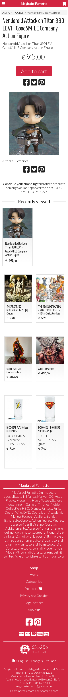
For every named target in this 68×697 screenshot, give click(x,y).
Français (37, 661)
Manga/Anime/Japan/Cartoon (44, 12)
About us (34, 610)
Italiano (51, 661)
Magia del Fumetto (34, 4)
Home (34, 574)
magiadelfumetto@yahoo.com (34, 686)
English (23, 661)
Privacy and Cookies (34, 596)
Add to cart (34, 71)
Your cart (34, 589)
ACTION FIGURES (13, 12)
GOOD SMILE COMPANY (41, 190)
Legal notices (34, 603)
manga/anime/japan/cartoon (28, 188)
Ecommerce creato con (34, 690)
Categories (34, 581)
